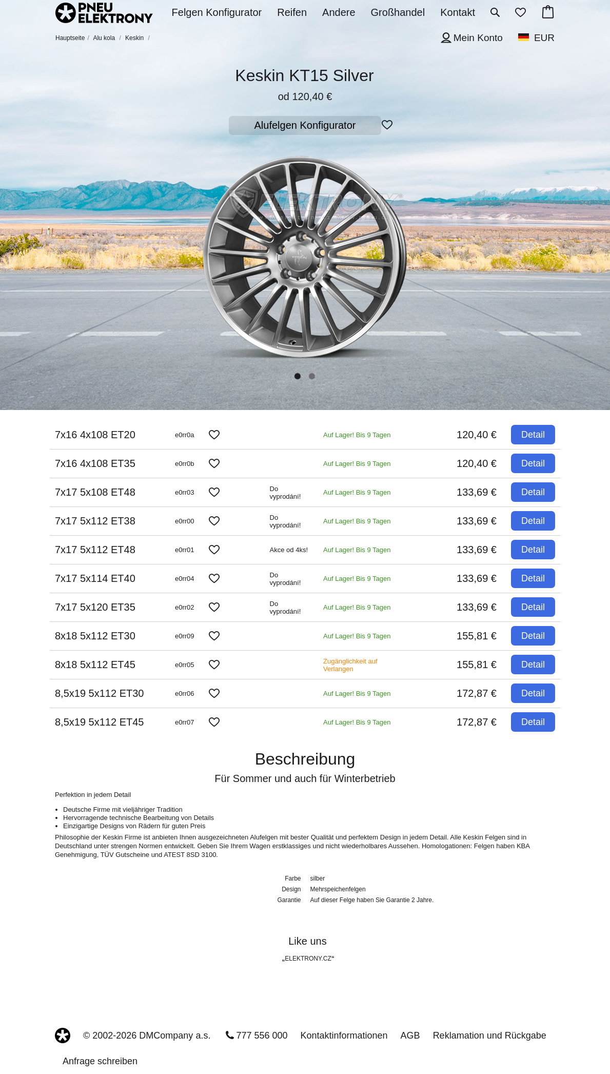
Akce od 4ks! (289, 550)
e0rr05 (184, 665)
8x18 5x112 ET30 (95, 635)
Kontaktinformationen (344, 1035)
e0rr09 (184, 636)
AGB (410, 1035)
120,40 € (477, 434)
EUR (544, 37)
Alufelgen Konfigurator (305, 125)
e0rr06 (184, 693)
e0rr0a (184, 435)
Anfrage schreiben (100, 1061)
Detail (533, 434)
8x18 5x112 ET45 (95, 664)
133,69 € (477, 492)
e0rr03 (184, 492)
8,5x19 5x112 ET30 (99, 693)
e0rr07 (184, 722)
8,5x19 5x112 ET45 (99, 722)
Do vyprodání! (285, 492)
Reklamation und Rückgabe (489, 1035)
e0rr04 (184, 578)
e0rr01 (184, 550)
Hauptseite (70, 38)
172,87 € (477, 693)
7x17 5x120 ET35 (95, 607)
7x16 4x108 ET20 (95, 434)
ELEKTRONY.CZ (308, 958)
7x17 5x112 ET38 (95, 520)
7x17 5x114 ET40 (95, 578)
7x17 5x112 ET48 (95, 549)
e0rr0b (184, 463)
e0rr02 (184, 607)
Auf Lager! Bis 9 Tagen (356, 435)
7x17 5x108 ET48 (95, 492)
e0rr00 (184, 521)
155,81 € (477, 635)
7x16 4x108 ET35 (95, 463)
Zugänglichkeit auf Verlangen (350, 665)
